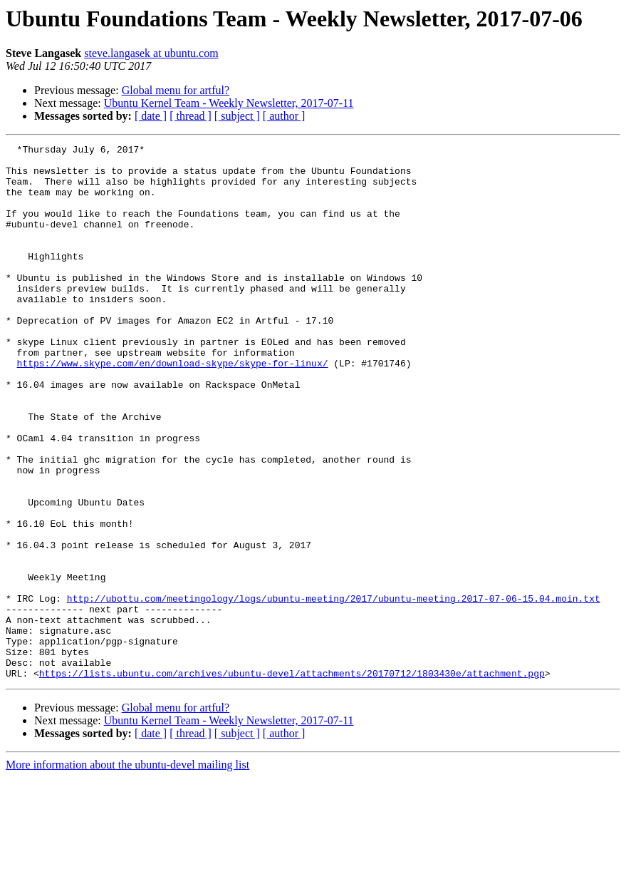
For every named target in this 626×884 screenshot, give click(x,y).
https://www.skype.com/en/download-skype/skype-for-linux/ (172, 407)
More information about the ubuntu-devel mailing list (127, 871)
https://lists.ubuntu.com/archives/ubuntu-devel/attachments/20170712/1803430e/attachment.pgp (292, 780)
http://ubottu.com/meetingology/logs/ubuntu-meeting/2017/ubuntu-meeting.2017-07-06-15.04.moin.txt (333, 690)
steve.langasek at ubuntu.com (151, 53)
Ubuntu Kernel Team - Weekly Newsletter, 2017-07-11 (229, 103)
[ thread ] (190, 116)
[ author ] (284, 116)
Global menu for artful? (176, 90)
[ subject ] (237, 116)
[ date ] (151, 116)
